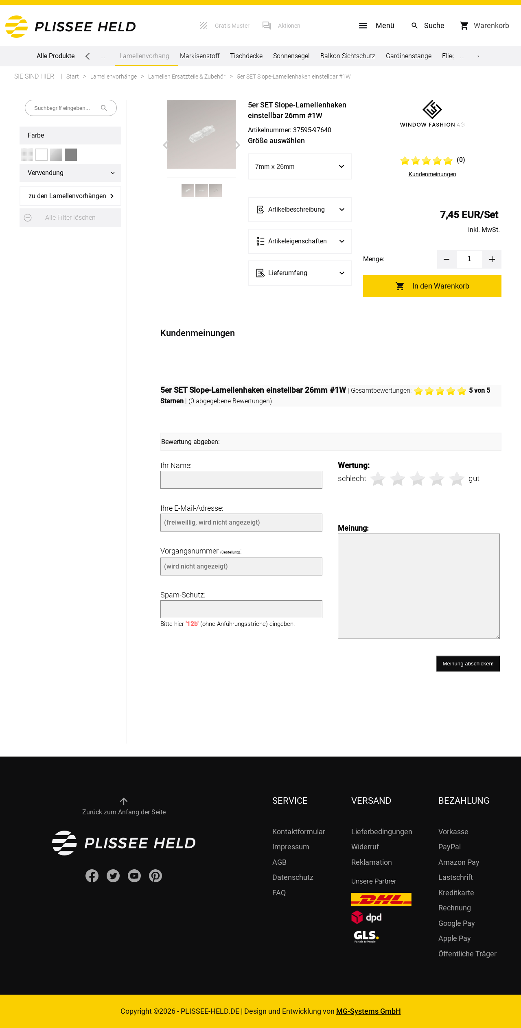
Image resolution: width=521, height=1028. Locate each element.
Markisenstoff (199, 56)
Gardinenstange (408, 56)
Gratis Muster (232, 25)
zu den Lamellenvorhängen (67, 196)
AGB (279, 862)
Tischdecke (246, 56)
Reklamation (371, 862)
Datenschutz (292, 877)
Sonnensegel (291, 56)
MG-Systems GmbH (368, 1011)
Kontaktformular (298, 831)
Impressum (290, 846)
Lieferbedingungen (381, 831)
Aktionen (289, 25)
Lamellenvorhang (144, 59)
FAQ (279, 892)
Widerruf (365, 846)
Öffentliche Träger (467, 953)
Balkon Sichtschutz (347, 56)
